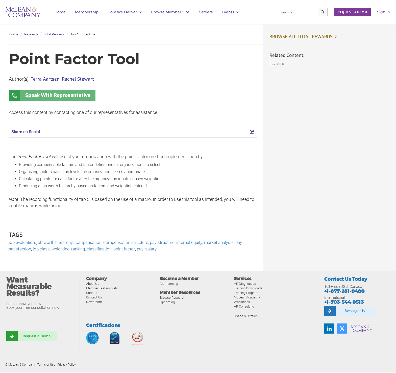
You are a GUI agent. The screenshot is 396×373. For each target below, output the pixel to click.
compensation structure (132, 242)
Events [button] (230, 12)
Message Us (354, 311)
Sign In (383, 12)
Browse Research (172, 298)
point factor (130, 249)
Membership (86, 12)
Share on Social (132, 131)
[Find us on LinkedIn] (329, 329)
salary (159, 249)
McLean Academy (247, 298)
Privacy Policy (66, 365)
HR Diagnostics (245, 284)
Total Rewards (54, 34)
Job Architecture (82, 34)
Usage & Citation (246, 316)
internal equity (199, 242)
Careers (91, 293)
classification (104, 249)
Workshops (242, 302)
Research (31, 34)
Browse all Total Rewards (301, 37)
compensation (92, 242)
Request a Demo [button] (352, 12)
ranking (82, 249)
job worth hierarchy (57, 242)
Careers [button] (206, 12)
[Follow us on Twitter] (342, 329)
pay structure (171, 242)
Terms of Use (46, 365)
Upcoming (167, 303)
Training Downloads (248, 289)
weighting (63, 249)
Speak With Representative (57, 95)
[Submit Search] (323, 12)
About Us (92, 284)
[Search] (296, 12)
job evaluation (23, 242)
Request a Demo (36, 336)
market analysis (231, 242)
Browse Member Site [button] (170, 12)
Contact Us (94, 298)
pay (147, 249)
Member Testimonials (102, 289)
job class (43, 249)
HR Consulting (244, 307)
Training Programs (247, 293)
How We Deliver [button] (125, 12)
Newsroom (94, 302)
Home (60, 12)
